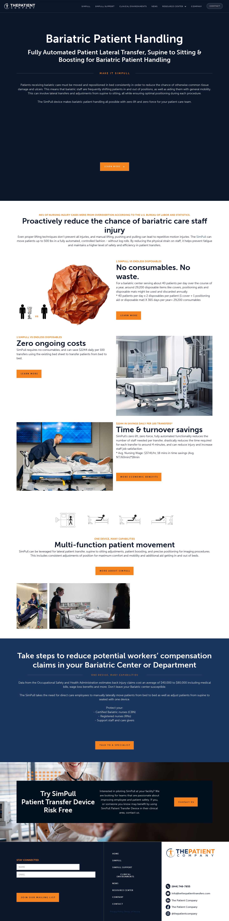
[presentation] (41, 885)
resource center (172, 6)
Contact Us (186, 802)
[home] (19, 6)
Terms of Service (132, 911)
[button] (174, 6)
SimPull (201, 237)
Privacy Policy (116, 911)
